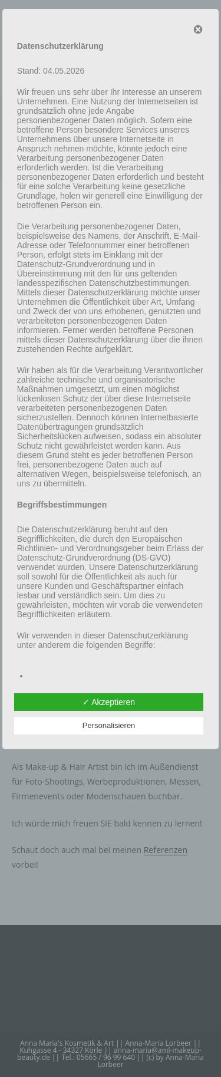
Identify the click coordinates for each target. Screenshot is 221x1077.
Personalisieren (109, 725)
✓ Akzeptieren (109, 702)
